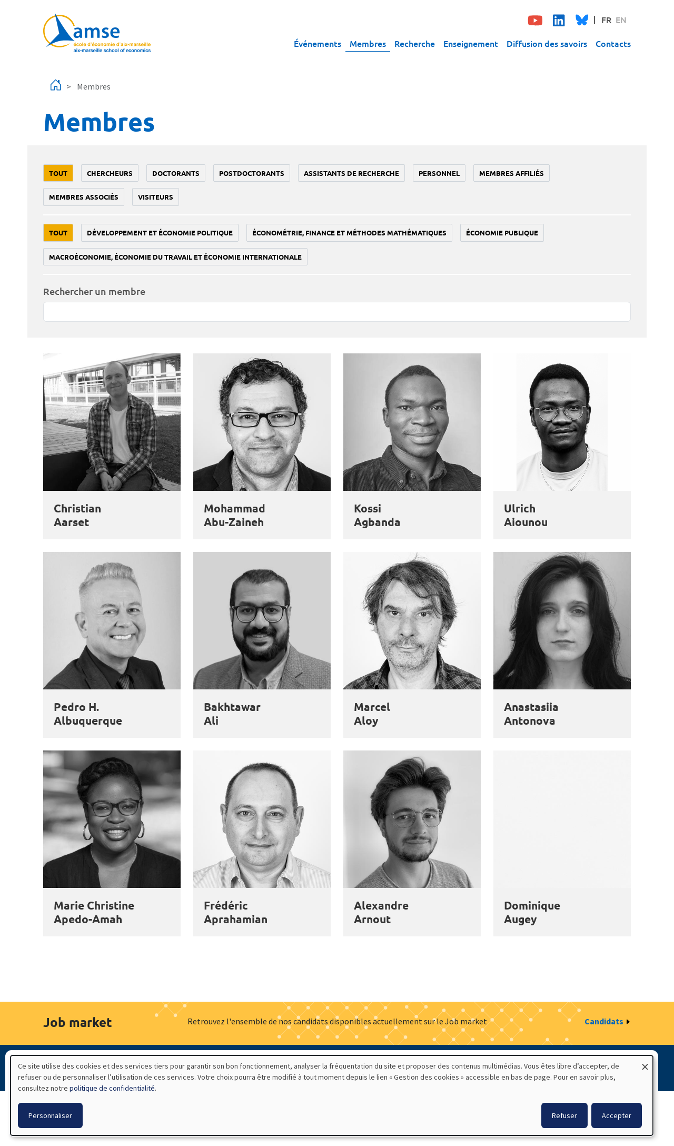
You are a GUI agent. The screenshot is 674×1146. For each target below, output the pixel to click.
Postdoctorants (251, 173)
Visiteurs (155, 196)
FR (606, 19)
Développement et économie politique (160, 232)
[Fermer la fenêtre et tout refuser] (645, 1062)
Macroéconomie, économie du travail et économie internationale (175, 256)
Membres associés (83, 196)
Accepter (616, 1115)
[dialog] (332, 1095)
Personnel (439, 173)
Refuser (564, 1115)
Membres (368, 43)
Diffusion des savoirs (547, 43)
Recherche (414, 43)
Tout (58, 173)
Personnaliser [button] (50, 1115)
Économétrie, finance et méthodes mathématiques (349, 232)
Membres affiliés (511, 173)
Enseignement (470, 43)
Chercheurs (110, 173)
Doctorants (176, 173)
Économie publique (502, 232)
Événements (317, 43)
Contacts (613, 43)
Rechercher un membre (94, 291)
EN (621, 19)
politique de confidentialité (112, 1088)
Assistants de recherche (351, 173)
